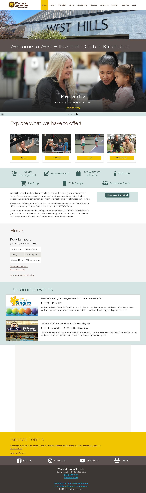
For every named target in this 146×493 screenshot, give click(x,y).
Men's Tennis (16, 449)
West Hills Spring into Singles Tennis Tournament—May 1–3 (72, 298)
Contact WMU (71, 478)
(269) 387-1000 (71, 475)
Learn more (73, 108)
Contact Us (104, 5)
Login (134, 5)
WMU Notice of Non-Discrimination (71, 483)
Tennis (71, 5)
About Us (93, 5)
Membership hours (19, 267)
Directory (115, 5)
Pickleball (62, 5)
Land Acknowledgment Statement (71, 486)
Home (44, 5)
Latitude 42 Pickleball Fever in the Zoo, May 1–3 (65, 323)
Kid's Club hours (17, 269)
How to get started (117, 195)
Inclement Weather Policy (22, 275)
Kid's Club (125, 5)
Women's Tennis (17, 453)
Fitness (52, 5)
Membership (82, 5)
